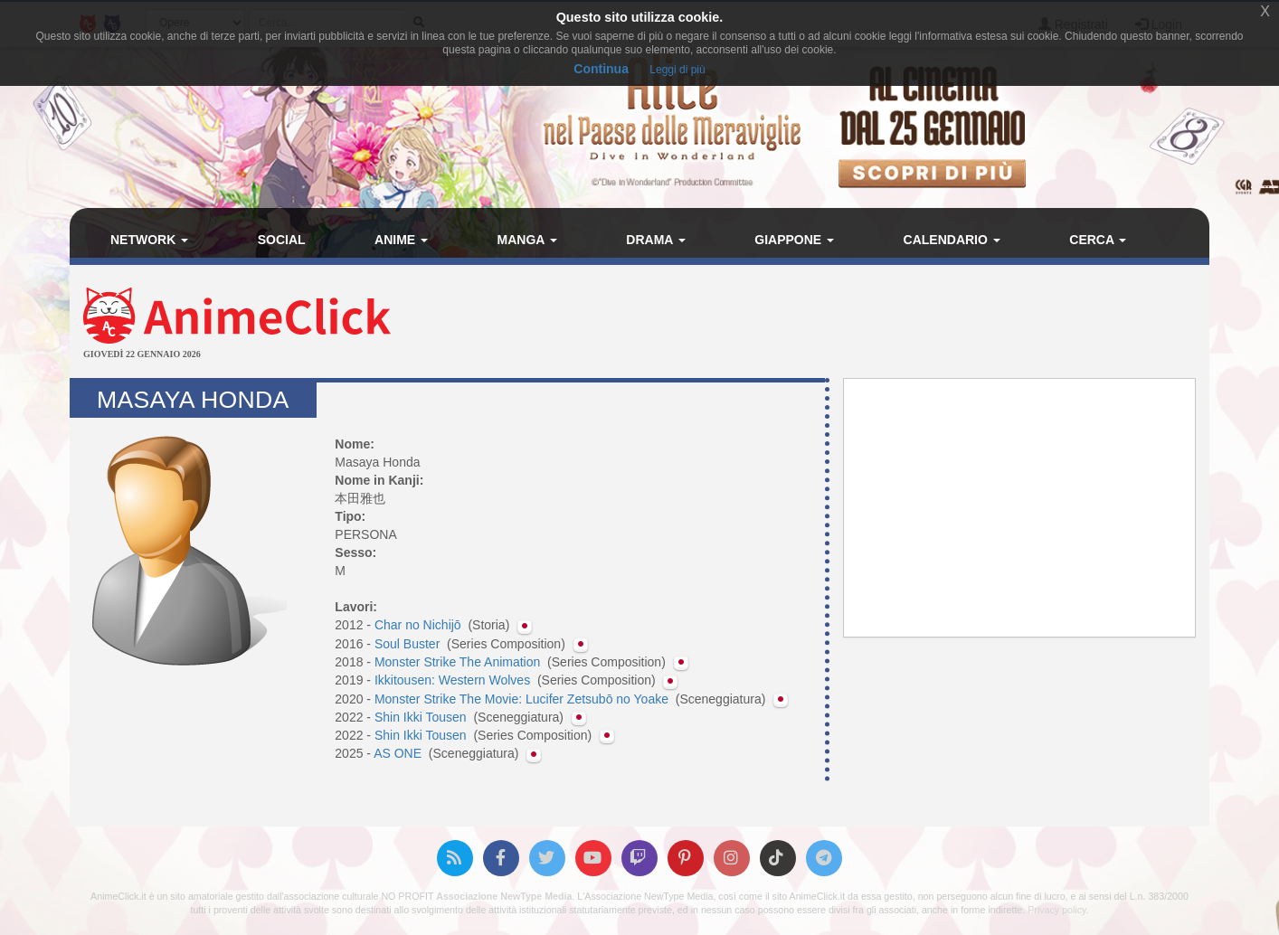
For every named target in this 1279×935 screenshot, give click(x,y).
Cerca (1097, 239)
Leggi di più (677, 69)
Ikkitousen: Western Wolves (454, 680)
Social (282, 239)
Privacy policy (1056, 909)
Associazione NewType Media (504, 896)
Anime (401, 239)
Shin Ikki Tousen (422, 717)
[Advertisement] (829, 323)
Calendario (952, 239)
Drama (655, 239)
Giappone (794, 239)
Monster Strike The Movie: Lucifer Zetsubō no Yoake (523, 699)
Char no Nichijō (419, 625)
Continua (601, 68)
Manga (527, 239)
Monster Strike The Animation (459, 662)
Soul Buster (408, 644)
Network (149, 239)
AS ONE (399, 753)
